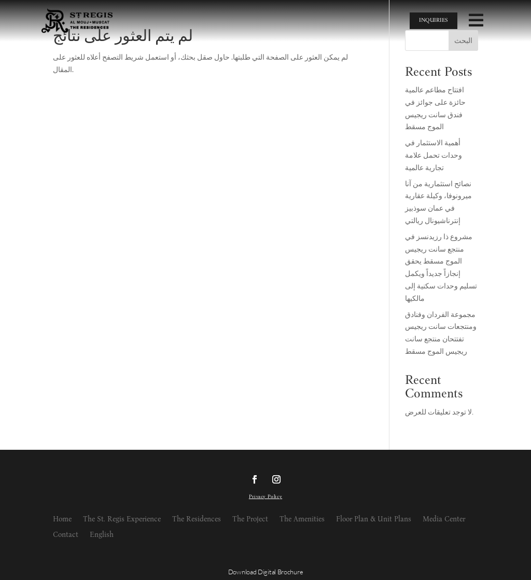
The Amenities (302, 519)
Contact (65, 535)
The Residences (196, 519)
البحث (463, 41)
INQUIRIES (433, 20)
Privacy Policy (265, 497)
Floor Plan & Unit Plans (373, 519)
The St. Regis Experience (122, 519)
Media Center (444, 519)
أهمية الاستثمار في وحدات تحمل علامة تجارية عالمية (433, 156)
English (102, 535)
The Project (250, 519)
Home (62, 519)
